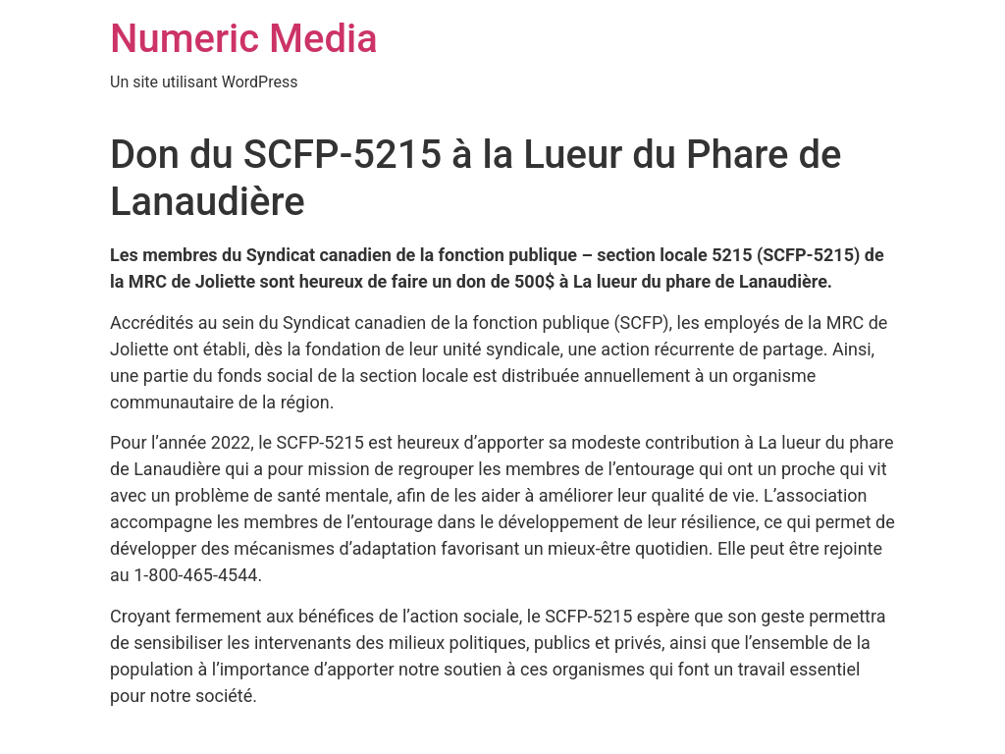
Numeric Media (244, 39)
